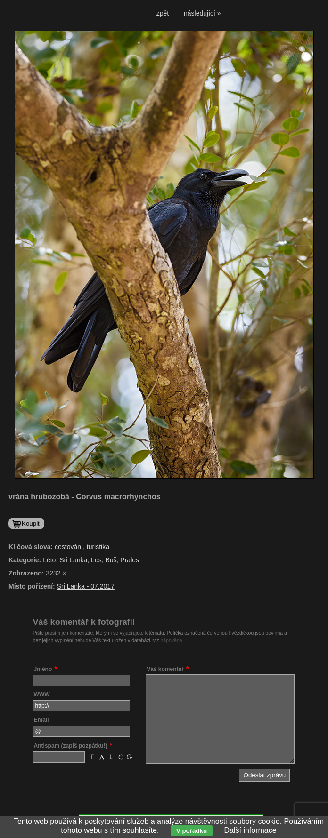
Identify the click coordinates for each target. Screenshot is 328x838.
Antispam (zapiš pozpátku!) (70, 745)
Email (41, 720)
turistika (98, 547)
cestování (69, 547)
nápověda (171, 640)
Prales (129, 560)
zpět (162, 13)
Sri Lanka (73, 560)
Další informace (250, 830)
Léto (49, 560)
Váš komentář (165, 669)
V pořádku (191, 830)
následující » (202, 13)
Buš (110, 560)
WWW (42, 694)
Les (96, 560)
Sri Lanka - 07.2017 (86, 586)
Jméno (43, 669)
